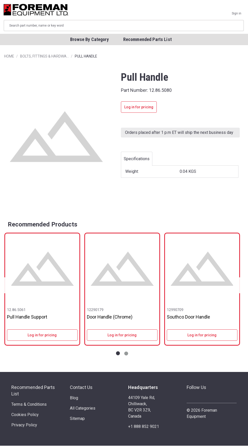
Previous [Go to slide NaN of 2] (6, 286)
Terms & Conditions (29, 405)
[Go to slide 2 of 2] (126, 354)
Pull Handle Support (27, 318)
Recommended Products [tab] (42, 225)
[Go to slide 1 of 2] (118, 354)
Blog (74, 398)
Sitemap (77, 419)
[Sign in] (236, 10)
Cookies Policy (25, 415)
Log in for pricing (138, 108)
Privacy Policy (24, 426)
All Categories (82, 409)
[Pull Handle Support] (42, 269)
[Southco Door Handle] (202, 269)
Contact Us (81, 388)
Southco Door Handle (188, 318)
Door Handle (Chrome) (110, 318)
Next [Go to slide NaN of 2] (238, 286)
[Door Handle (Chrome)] (122, 269)
